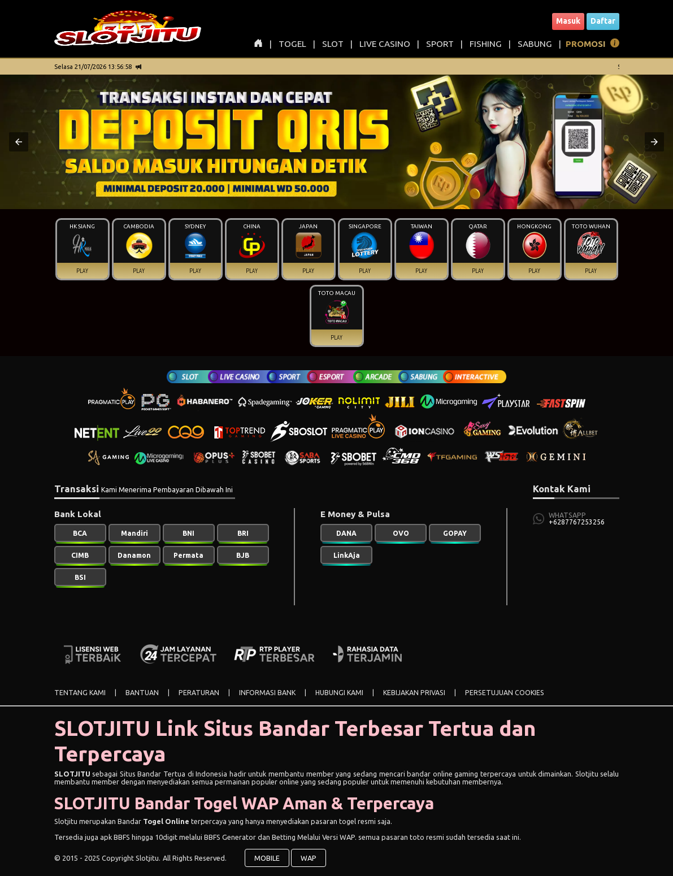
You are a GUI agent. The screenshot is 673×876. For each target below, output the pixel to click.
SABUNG (535, 44)
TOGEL (292, 44)
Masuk (568, 20)
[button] (18, 141)
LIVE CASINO (384, 44)
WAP (308, 858)
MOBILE (267, 858)
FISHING (486, 44)
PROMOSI (586, 44)
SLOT (333, 44)
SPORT (440, 44)
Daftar (602, 20)
